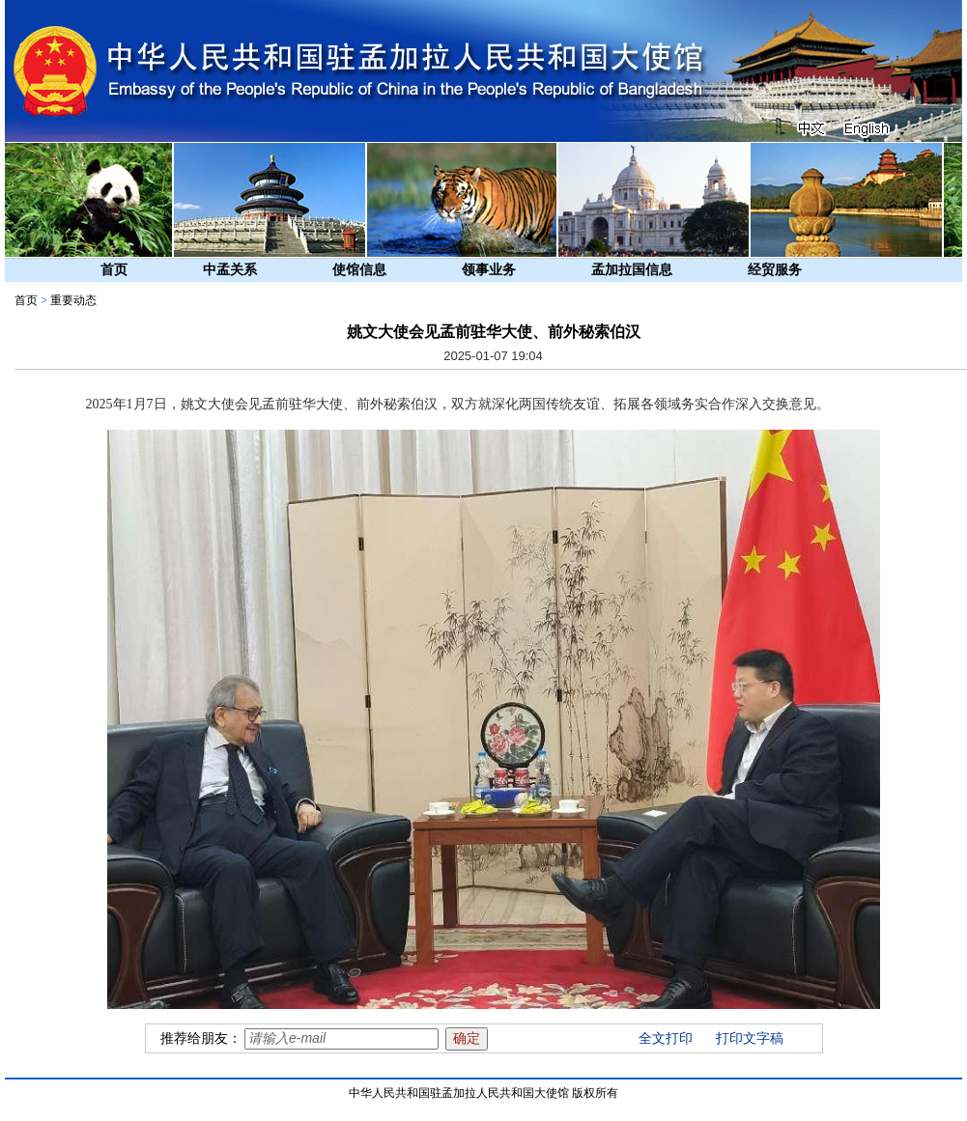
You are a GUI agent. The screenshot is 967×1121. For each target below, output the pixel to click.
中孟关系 (230, 270)
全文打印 (666, 1038)
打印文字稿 (749, 1038)
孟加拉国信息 (631, 270)
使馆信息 (359, 270)
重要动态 (73, 300)
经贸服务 (775, 270)
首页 (114, 270)
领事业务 (489, 270)
